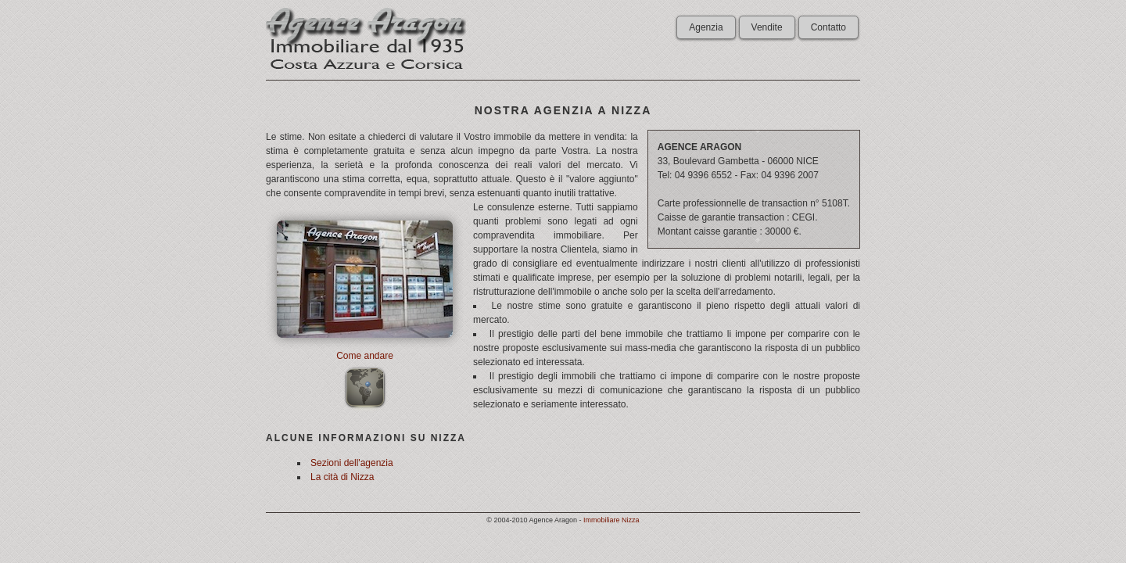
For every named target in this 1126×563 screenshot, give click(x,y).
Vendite (767, 27)
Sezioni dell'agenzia (351, 462)
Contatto (828, 27)
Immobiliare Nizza (611, 520)
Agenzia (706, 27)
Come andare (364, 355)
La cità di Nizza (342, 477)
